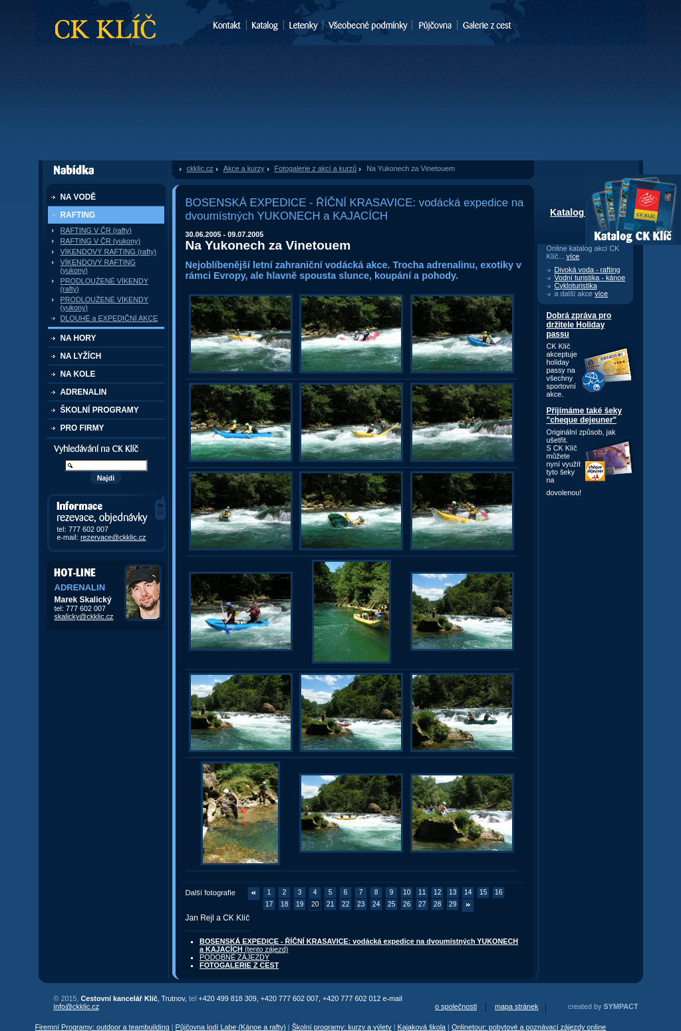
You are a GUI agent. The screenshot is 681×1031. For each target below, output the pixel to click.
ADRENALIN (84, 392)
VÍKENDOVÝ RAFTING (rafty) (109, 252)
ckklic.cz (200, 168)
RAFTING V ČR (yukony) (101, 241)
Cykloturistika (576, 286)
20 (315, 904)
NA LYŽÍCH (81, 356)
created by (603, 1006)
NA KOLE (78, 374)
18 (284, 904)
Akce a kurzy (244, 168)
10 (406, 892)
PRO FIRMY (82, 428)
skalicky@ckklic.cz (84, 616)
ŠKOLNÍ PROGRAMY (100, 410)
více (573, 256)
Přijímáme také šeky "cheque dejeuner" (584, 415)
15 (483, 892)
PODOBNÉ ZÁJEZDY (234, 957)
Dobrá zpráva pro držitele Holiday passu (579, 325)
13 (452, 892)
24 (376, 904)
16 (498, 892)
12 (437, 892)
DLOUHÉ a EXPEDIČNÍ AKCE (109, 318)
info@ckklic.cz (77, 1006)
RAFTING (78, 215)
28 (437, 904)
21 (330, 904)
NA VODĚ (78, 197)
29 (452, 904)
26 (406, 904)
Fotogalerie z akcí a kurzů (316, 168)
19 (299, 904)
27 (422, 904)
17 (269, 904)
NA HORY (78, 338)
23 (360, 904)
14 (468, 892)
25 (391, 904)
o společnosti (456, 1006)
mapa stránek (516, 1006)
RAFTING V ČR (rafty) (96, 230)
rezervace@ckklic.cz (113, 537)
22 (345, 904)
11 (422, 892)
